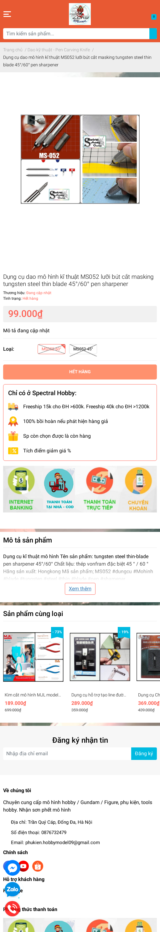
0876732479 (53, 832)
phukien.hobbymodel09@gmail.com (62, 842)
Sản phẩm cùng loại (33, 613)
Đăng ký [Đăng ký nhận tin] (144, 753)
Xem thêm (80, 589)
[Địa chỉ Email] (80, 753)
